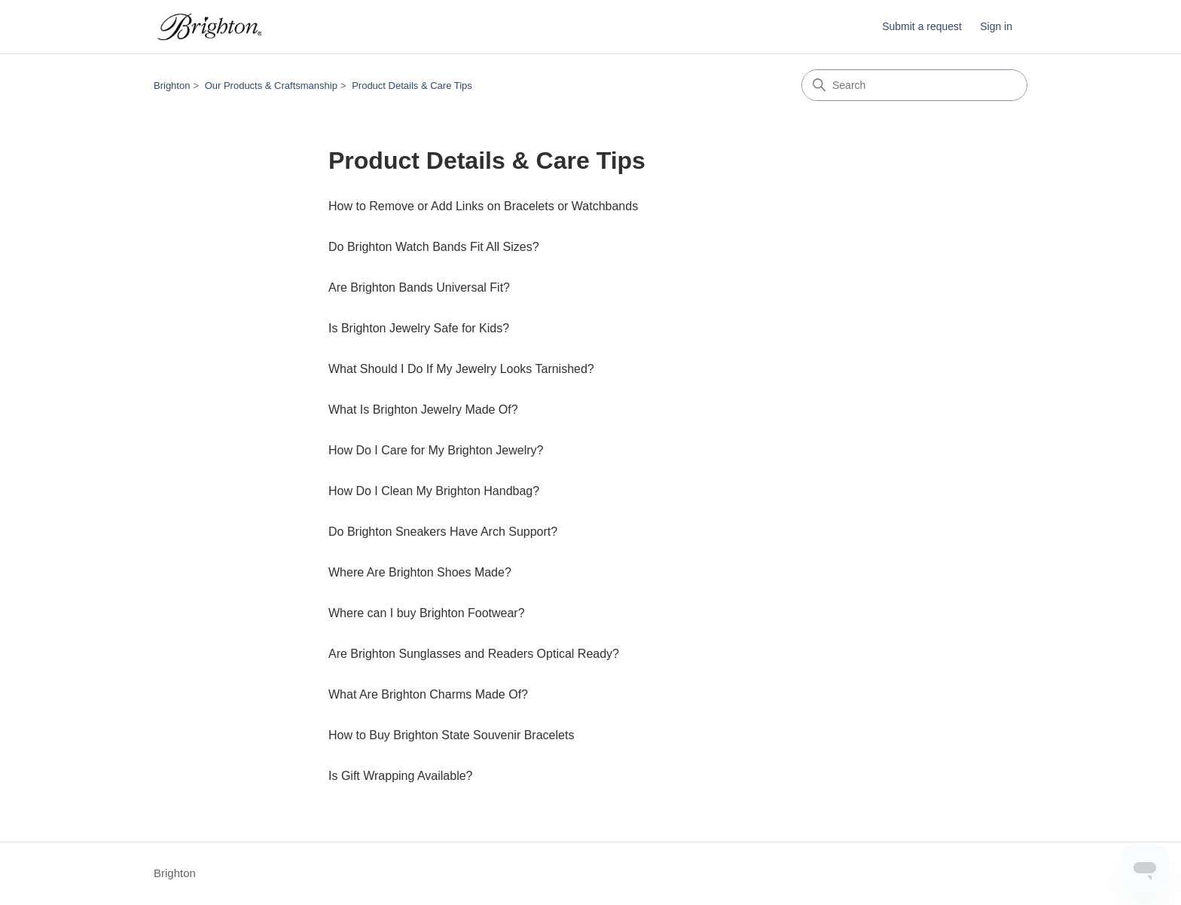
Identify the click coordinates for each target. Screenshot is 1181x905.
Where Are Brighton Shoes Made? (419, 572)
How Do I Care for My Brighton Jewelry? (435, 450)
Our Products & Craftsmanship (271, 85)
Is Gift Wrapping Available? (400, 775)
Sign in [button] (996, 26)
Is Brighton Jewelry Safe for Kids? (418, 328)
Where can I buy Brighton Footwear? (426, 613)
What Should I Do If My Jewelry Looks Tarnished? (461, 368)
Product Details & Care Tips (412, 85)
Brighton (172, 85)
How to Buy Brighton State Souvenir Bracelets (451, 735)
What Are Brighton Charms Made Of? (428, 694)
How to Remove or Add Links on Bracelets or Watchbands (483, 206)
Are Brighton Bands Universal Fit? (419, 287)
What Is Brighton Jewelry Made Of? (423, 409)
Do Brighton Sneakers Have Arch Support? (442, 531)
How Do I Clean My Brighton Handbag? (433, 491)
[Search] (914, 85)
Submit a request (922, 26)
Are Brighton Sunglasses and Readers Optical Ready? (473, 653)
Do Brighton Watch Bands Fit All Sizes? (433, 246)
